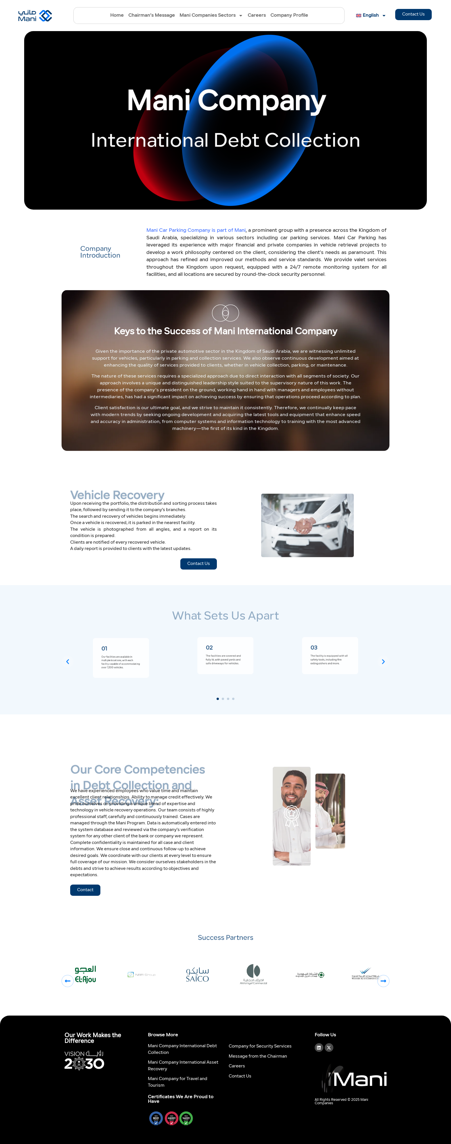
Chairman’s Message (151, 15)
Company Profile (289, 15)
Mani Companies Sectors (211, 15)
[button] (68, 662)
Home (117, 15)
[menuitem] (369, 15)
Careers (257, 15)
